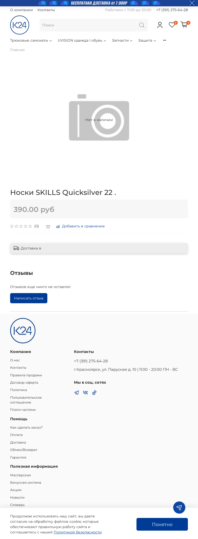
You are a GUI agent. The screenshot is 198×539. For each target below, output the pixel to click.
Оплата (16, 435)
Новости (17, 497)
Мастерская (20, 475)
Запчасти (122, 40)
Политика (18, 390)
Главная (17, 49)
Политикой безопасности (78, 532)
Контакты (46, 10)
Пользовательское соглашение (26, 400)
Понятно (162, 524)
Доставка (18, 442)
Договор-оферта (24, 382)
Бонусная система (25, 482)
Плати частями (23, 410)
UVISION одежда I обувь (82, 40)
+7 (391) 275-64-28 (172, 10)
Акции (16, 490)
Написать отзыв (29, 298)
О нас (15, 360)
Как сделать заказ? (26, 427)
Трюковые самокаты (31, 40)
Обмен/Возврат (23, 450)
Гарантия (18, 457)
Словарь (17, 505)
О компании (21, 10)
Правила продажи (26, 375)
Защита (147, 40)
